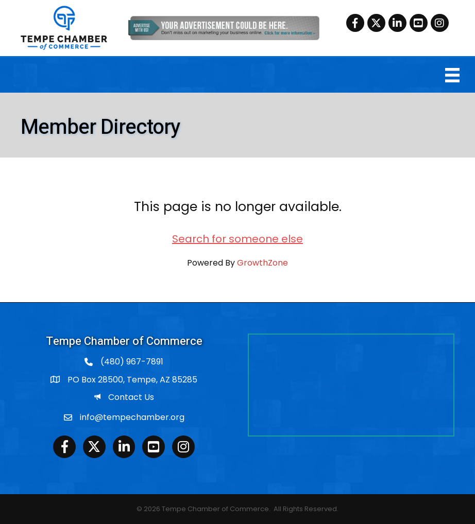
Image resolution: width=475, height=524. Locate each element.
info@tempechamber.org (132, 417)
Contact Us (131, 397)
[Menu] (452, 75)
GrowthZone (262, 263)
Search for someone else (237, 239)
